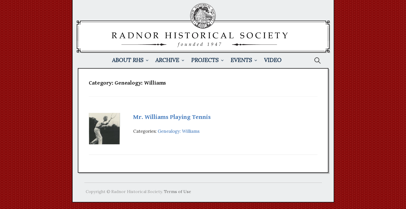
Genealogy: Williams (178, 131)
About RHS (127, 60)
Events (241, 60)
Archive (167, 60)
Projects (205, 60)
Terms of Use (177, 191)
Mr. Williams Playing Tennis (172, 117)
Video (272, 60)
